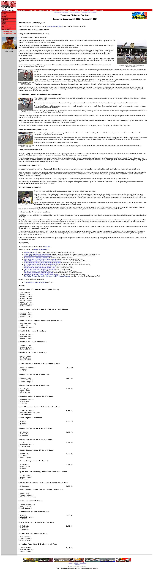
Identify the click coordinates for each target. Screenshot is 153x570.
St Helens (4, 25)
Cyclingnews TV (22, 10)
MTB (51, 10)
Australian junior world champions (35, 282)
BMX (56, 10)
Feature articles (6, 28)
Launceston (5, 17)
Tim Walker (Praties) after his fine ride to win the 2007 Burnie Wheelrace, (47, 276)
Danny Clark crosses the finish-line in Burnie (38, 256)
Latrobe (4, 16)
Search (95, 10)
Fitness (82, 10)
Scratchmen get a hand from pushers (36, 257)
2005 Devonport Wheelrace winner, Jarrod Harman (40, 259)
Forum (101, 10)
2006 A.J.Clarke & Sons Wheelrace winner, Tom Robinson (42, 261)
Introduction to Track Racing (61, 12)
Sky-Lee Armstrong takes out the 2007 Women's (39, 269)
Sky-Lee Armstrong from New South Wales (38, 271)
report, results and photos (55, 26)
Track (70, 10)
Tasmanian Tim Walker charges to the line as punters (41, 274)
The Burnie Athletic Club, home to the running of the (40, 264)
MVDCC (4, 23)
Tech (34, 10)
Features (41, 10)
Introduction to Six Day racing (89, 12)
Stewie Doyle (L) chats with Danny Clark (37, 254)
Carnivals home (6, 12)
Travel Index (83, 563)
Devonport (5, 19)
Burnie (3, 20)
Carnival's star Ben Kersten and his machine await (40, 266)
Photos (76, 10)
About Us (77, 564)
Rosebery (4, 15)
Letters (89, 10)
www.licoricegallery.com (41, 249)
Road (47, 10)
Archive (76, 563)
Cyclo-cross (63, 10)
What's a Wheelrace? (75, 12)
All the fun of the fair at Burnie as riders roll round (40, 268)
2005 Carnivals (6, 29)
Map (3, 26)
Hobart (3, 22)
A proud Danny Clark (30, 252)
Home (70, 563)
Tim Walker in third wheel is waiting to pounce (39, 273)
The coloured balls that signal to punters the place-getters (42, 262)
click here (47, 246)
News (31, 10)
